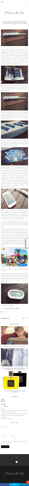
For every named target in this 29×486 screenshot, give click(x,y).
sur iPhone (9, 308)
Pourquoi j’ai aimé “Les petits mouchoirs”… (14, 346)
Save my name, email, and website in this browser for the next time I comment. (14, 442)
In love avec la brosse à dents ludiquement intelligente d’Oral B (14, 23)
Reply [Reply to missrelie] (6, 406)
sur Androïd (16, 308)
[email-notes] (5, 435)
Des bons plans (5, 318)
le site (11, 305)
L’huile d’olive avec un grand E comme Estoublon (14, 391)
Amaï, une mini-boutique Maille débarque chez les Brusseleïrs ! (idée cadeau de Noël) (14, 369)
